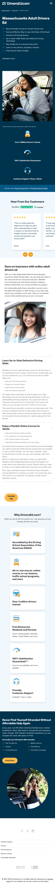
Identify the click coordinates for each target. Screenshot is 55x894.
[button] (25, 254)
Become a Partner (6, 853)
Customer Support (6, 842)
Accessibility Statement (8, 857)
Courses (3, 846)
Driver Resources (6, 849)
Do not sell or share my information (36, 881)
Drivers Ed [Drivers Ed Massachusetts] (15, 10)
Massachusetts (6, 10)
